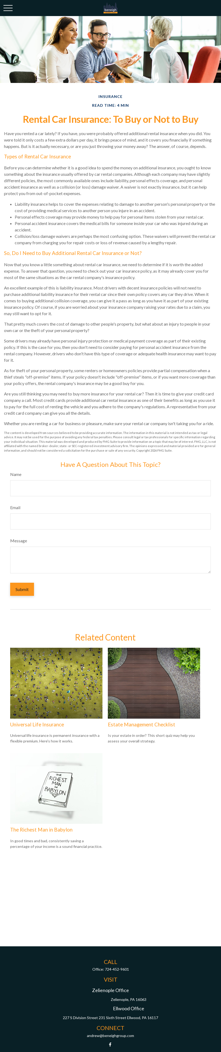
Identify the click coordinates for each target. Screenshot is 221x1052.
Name (15, 474)
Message (18, 540)
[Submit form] (22, 589)
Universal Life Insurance (37, 724)
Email (15, 507)
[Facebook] (110, 1044)
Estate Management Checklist (141, 724)
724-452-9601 (117, 969)
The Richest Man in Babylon (41, 830)
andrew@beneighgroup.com (110, 1035)
